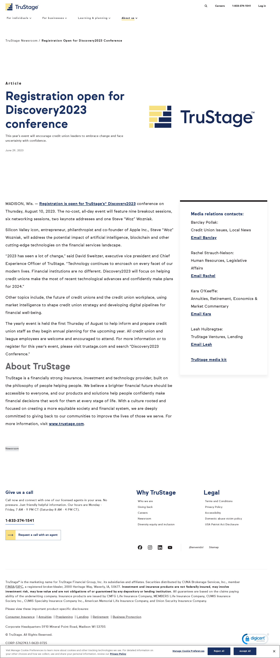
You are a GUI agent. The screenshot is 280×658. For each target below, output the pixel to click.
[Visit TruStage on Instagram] (150, 547)
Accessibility (213, 513)
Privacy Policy (213, 507)
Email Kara (201, 314)
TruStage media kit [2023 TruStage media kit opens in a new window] (209, 360)
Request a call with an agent (38, 535)
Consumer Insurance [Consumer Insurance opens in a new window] (20, 617)
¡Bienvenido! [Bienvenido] (196, 547)
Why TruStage (158, 493)
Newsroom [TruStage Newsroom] (144, 519)
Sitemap (214, 547)
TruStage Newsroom (21, 41)
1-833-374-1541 (19, 521)
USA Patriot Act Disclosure (222, 524)
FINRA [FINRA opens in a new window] (10, 587)
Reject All (219, 651)
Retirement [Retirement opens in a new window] (101, 617)
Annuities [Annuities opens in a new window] (45, 617)
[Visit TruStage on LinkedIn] (160, 547)
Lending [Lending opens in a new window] (83, 617)
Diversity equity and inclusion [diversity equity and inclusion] (156, 524)
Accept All (245, 651)
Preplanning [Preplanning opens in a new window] (64, 617)
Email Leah (201, 345)
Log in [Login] (262, 6)
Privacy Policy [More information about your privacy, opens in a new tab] (118, 654)
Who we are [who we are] (145, 501)
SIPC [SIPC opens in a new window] (19, 587)
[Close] (274, 651)
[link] (255, 639)
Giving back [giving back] (145, 507)
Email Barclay (204, 238)
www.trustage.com (66, 424)
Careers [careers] (143, 513)
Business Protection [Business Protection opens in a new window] (127, 617)
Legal (214, 493)
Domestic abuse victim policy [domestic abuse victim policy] (223, 519)
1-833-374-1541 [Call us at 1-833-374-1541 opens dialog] (241, 6)
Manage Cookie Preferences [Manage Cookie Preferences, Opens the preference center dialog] (188, 651)
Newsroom (12, 449)
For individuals (19, 18)
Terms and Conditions (219, 501)
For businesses (54, 18)
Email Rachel (203, 276)
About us (129, 18)
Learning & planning (94, 18)
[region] (140, 651)
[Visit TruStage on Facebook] (140, 547)
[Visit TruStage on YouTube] (170, 547)
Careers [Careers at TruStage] (220, 6)
